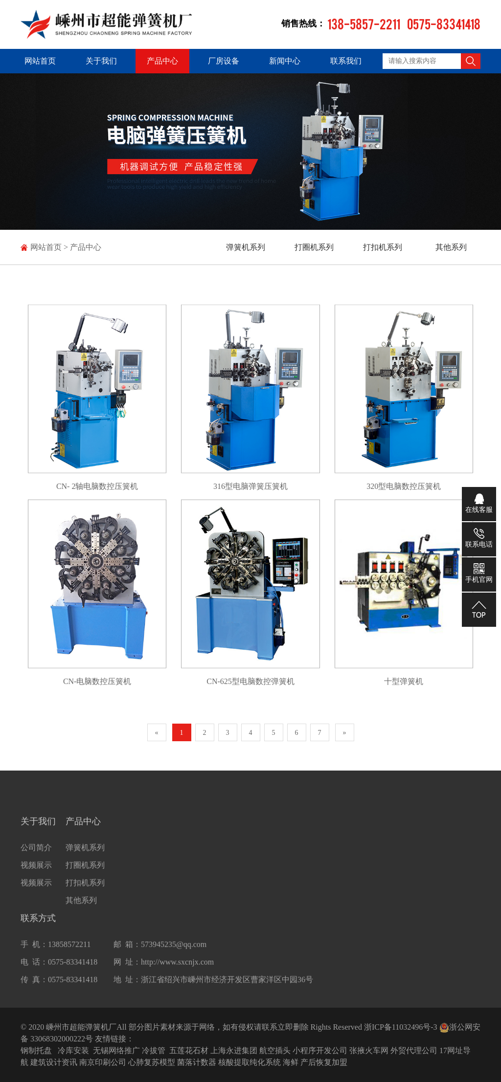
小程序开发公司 (320, 1050)
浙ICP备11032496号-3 (400, 1027)
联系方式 (38, 929)
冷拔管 (153, 1050)
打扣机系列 (382, 247)
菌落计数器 (196, 1062)
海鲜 (290, 1062)
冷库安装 (73, 1050)
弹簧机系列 (245, 247)
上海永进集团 (233, 1050)
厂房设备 (223, 61)
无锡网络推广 (116, 1050)
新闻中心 (284, 61)
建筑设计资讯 (53, 1062)
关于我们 (101, 61)
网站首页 (40, 61)
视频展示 (36, 876)
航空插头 (275, 1050)
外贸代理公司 (413, 1050)
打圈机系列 (314, 247)
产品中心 (162, 61)
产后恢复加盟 (323, 1062)
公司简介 (36, 859)
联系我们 (346, 61)
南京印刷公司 (102, 1062)
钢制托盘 (36, 1050)
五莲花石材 (188, 1050)
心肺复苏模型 (151, 1062)
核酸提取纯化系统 (249, 1062)
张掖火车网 (368, 1050)
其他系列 (451, 247)
